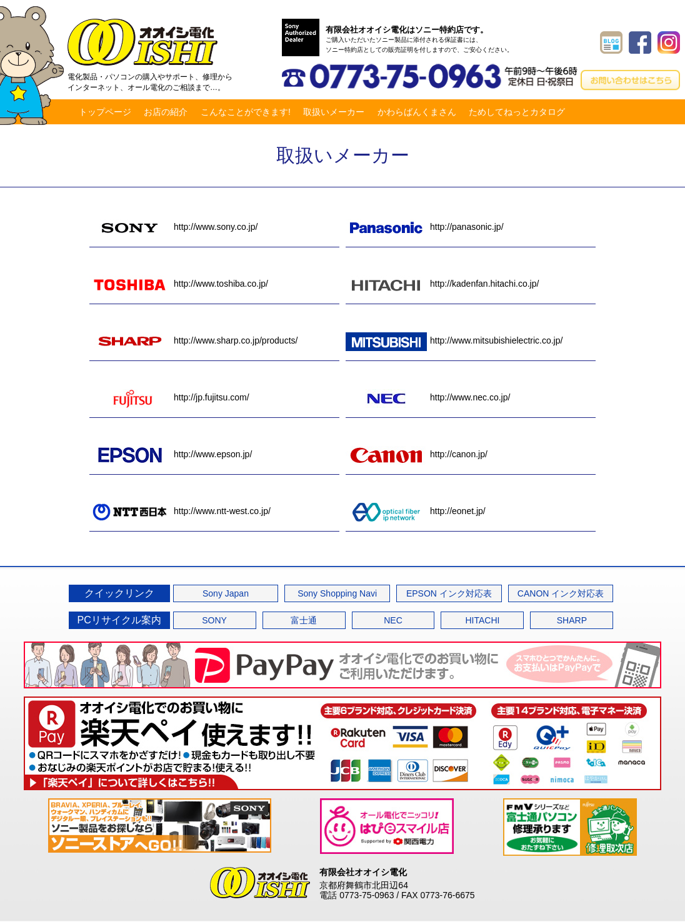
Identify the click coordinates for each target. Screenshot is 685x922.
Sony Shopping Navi (337, 593)
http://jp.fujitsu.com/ (169, 397)
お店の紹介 (166, 112)
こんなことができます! (246, 112)
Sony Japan (225, 593)
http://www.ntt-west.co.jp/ (180, 511)
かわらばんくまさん (417, 112)
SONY (214, 620)
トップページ (105, 112)
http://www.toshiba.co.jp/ (178, 284)
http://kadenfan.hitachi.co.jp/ (442, 284)
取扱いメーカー (333, 112)
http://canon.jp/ (417, 454)
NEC (393, 620)
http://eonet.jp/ (416, 511)
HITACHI (482, 620)
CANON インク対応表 (561, 593)
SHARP (572, 620)
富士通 (304, 620)
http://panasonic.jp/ (425, 227)
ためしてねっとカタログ (517, 112)
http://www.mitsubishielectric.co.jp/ (454, 340)
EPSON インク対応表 (449, 593)
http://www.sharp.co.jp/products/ (193, 340)
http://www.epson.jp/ (170, 454)
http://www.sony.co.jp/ (173, 227)
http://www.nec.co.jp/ (428, 397)
